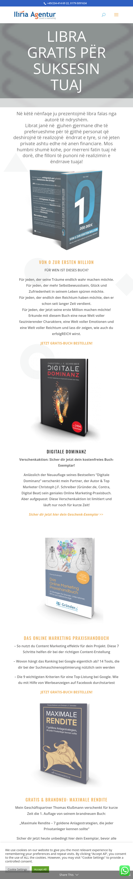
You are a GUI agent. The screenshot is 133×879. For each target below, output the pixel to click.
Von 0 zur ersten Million (66, 262)
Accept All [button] (40, 869)
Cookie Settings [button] (17, 869)
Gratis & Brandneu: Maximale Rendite (66, 799)
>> (66, 514)
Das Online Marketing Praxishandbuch (66, 638)
